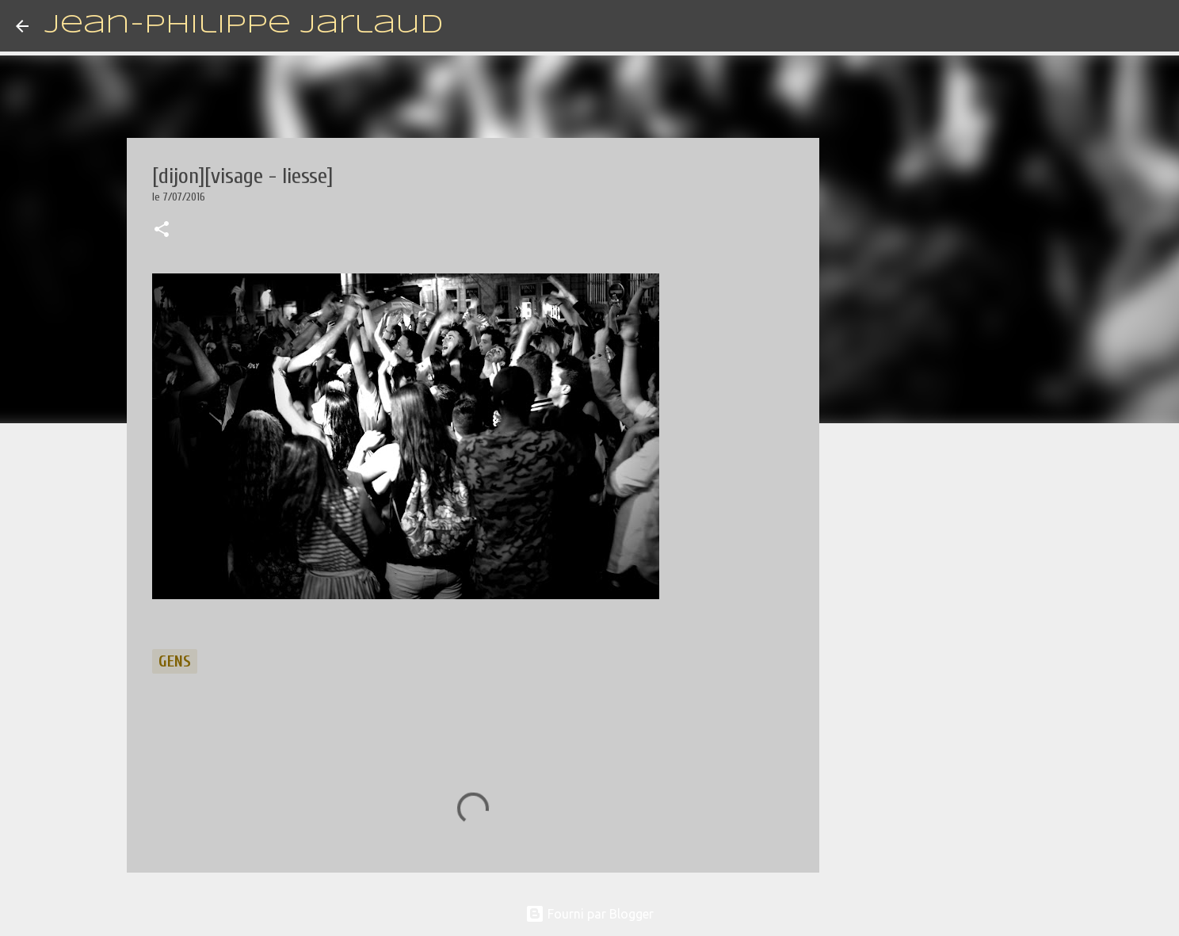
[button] (161, 231)
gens (174, 661)
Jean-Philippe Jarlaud (243, 25)
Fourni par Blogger (589, 914)
